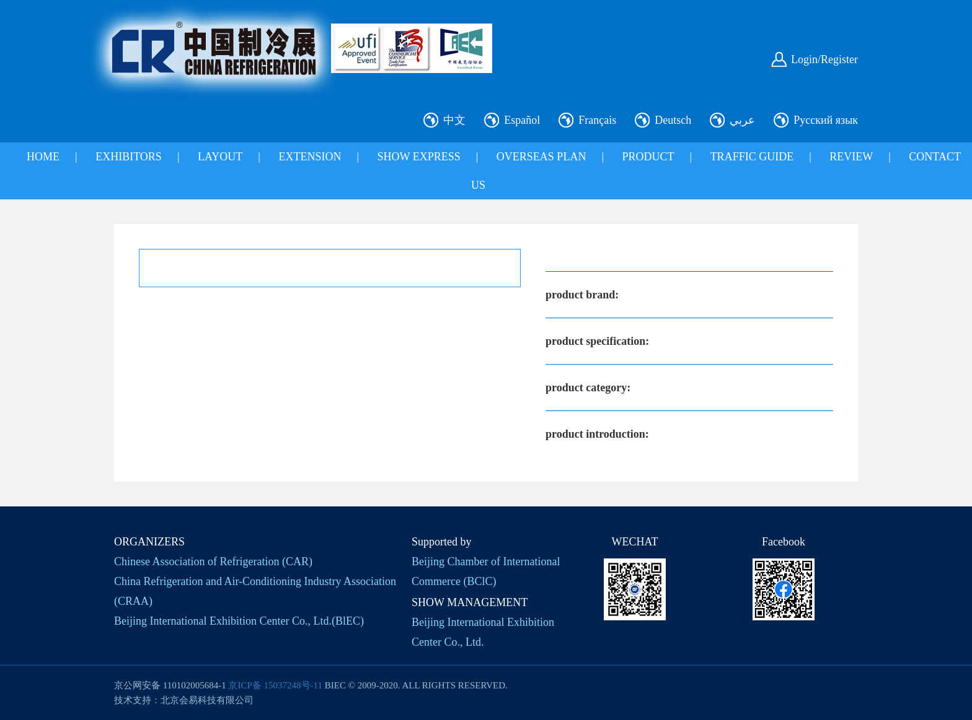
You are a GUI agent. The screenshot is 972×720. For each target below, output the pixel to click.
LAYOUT (220, 156)
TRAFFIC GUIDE (752, 156)
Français (597, 120)
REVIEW (851, 156)
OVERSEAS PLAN (541, 156)
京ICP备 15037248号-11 (275, 685)
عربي (742, 120)
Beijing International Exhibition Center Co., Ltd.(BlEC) (239, 621)
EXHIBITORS (128, 156)
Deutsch (673, 120)
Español (522, 120)
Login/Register (824, 59)
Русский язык (825, 120)
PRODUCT (648, 156)
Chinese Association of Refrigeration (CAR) (213, 561)
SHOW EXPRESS (419, 156)
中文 (454, 120)
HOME (43, 156)
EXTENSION (309, 156)
